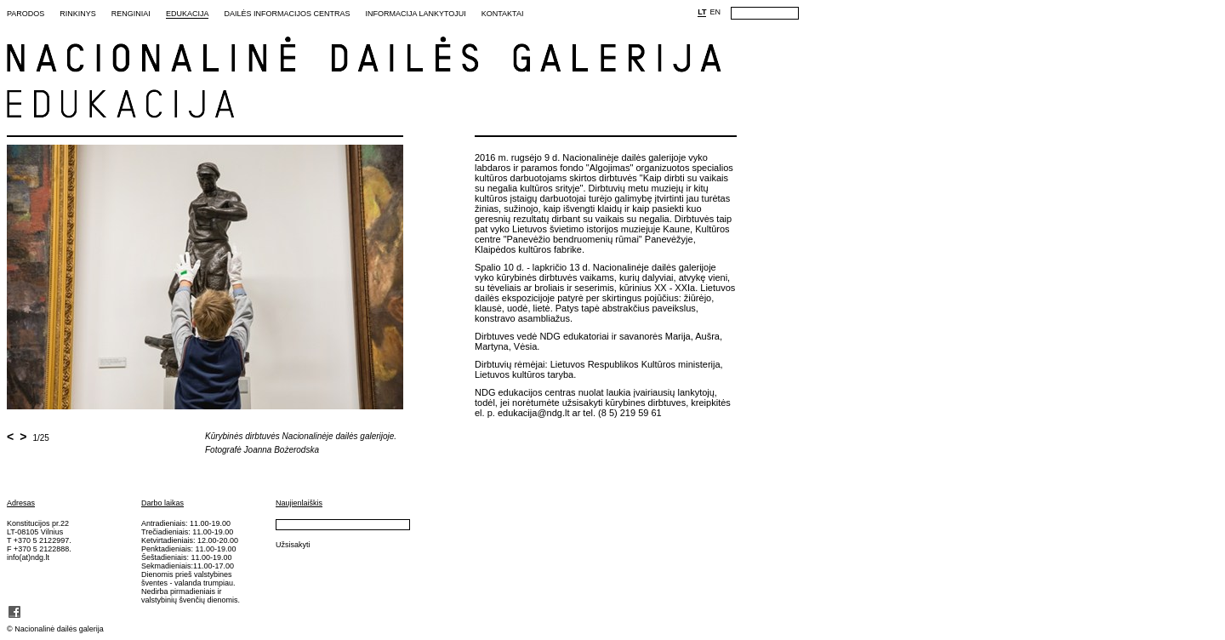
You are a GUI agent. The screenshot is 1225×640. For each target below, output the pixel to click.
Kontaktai (502, 13)
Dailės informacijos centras (287, 13)
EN (715, 12)
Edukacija (187, 13)
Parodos (25, 13)
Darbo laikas (162, 503)
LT (702, 12)
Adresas (21, 503)
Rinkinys (78, 13)
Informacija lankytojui (415, 13)
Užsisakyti (293, 544)
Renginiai (131, 13)
